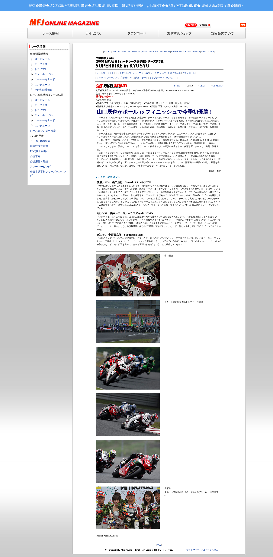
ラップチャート (157, 77)
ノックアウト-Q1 (123, 73)
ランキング (171, 77)
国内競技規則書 (39, 146)
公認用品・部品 (39, 161)
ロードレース (42, 58)
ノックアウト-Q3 (158, 73)
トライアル (41, 69)
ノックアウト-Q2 (141, 73)
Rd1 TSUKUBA (119, 51)
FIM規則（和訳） (40, 151)
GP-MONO (217, 86)
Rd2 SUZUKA (134, 51)
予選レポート (188, 73)
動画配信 (45, 140)
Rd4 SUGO (165, 51)
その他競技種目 (43, 89)
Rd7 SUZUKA (207, 51)
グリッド (101, 77)
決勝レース (128, 77)
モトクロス (41, 64)
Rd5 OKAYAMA (178, 51)
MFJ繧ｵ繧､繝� (188, 5)
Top (159, 545)
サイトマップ (192, 550)
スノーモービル (43, 74)
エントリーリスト (105, 73)
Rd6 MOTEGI (193, 51)
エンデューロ (42, 84)
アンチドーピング (40, 166)
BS (36, 140)
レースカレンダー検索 (43, 130)
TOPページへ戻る (209, 550)
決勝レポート (141, 77)
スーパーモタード (45, 79)
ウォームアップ (114, 77)
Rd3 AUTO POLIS (149, 51)
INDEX (107, 51)
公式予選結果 (174, 73)
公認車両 (35, 156)
